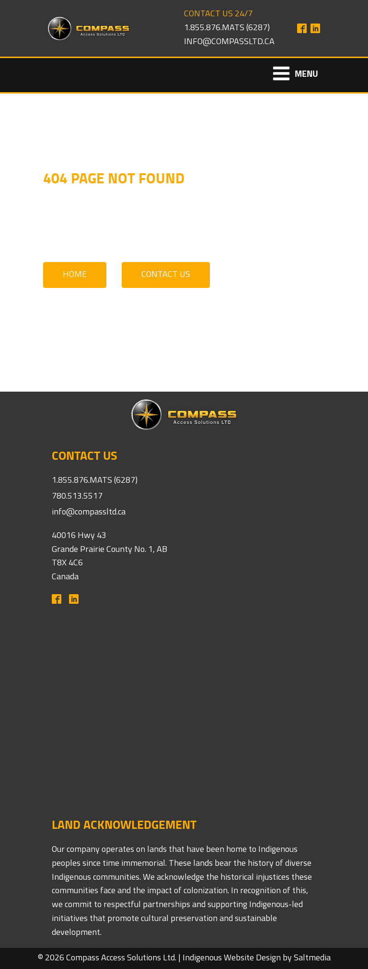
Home (75, 274)
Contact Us (165, 274)
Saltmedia (312, 958)
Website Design (252, 958)
